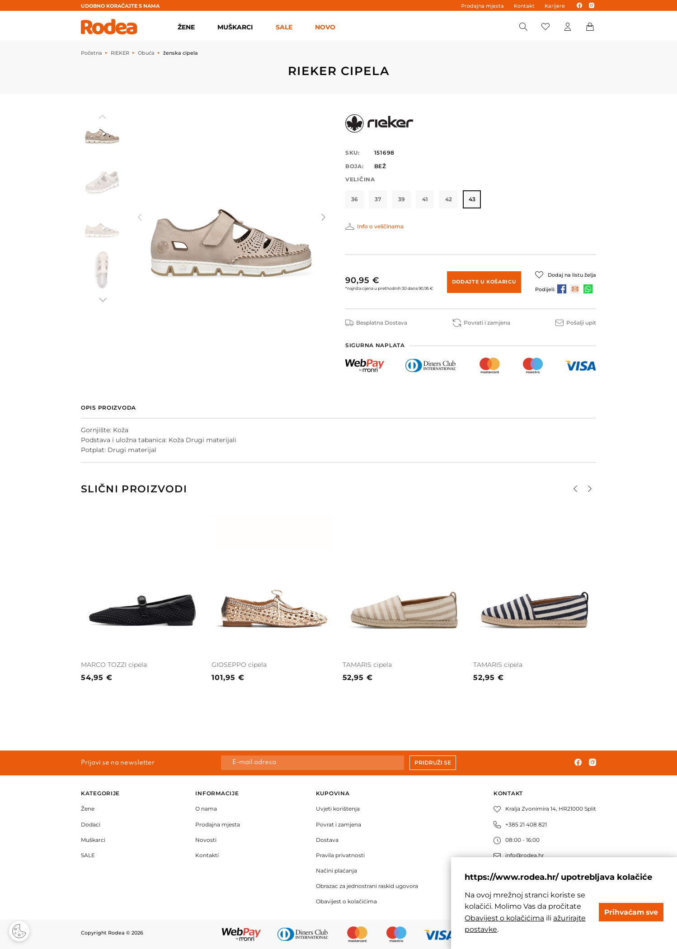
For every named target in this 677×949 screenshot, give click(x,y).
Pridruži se (432, 762)
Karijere (555, 6)
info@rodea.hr (519, 855)
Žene (87, 808)
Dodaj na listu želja (572, 275)
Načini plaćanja (336, 870)
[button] (102, 300)
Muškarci (93, 839)
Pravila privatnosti (340, 855)
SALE (284, 27)
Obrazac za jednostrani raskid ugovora (367, 886)
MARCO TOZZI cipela (114, 664)
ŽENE (186, 27)
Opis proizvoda (108, 407)
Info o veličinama (380, 226)
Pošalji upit (575, 322)
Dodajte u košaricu (484, 281)
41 (425, 199)
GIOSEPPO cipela (239, 664)
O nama (206, 808)
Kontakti (207, 855)
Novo (325, 27)
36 (354, 199)
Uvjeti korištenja (338, 808)
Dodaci (90, 824)
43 (472, 199)
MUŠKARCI (235, 27)
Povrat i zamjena (338, 824)
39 (401, 199)
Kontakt (524, 6)
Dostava (327, 839)
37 (378, 199)
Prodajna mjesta (482, 6)
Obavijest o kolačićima (346, 901)
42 (448, 199)
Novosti (205, 839)
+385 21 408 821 (520, 824)
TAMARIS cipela (367, 664)
